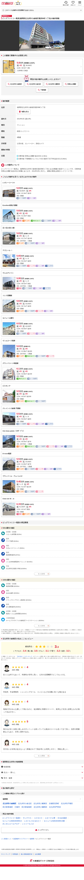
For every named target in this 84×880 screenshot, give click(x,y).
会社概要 (38, 854)
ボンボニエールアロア (10, 824)
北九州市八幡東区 (54, 84)
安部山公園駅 (71, 84)
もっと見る (41, 755)
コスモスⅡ (38, 818)
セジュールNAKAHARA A (12, 821)
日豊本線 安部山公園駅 (26, 156)
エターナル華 (50, 818)
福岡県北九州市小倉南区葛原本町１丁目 (31, 107)
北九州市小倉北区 (35, 84)
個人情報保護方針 (27, 854)
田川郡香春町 (8, 807)
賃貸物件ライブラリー (20, 839)
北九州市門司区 (55, 807)
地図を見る (24, 112)
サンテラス (27, 818)
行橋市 (17, 807)
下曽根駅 (43, 90)
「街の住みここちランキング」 (24, 656)
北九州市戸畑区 (67, 803)
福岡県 (5, 799)
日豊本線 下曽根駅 (24, 159)
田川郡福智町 (27, 807)
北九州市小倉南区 (16, 84)
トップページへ (43, 830)
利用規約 (15, 854)
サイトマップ (5, 854)
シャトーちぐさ (28, 824)
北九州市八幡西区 (40, 807)
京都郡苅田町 (54, 803)
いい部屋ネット (6, 839)
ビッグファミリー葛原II (11, 818)
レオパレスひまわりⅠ (32, 821)
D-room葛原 (62, 818)
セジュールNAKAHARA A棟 (54, 821)
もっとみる (41, 573)
